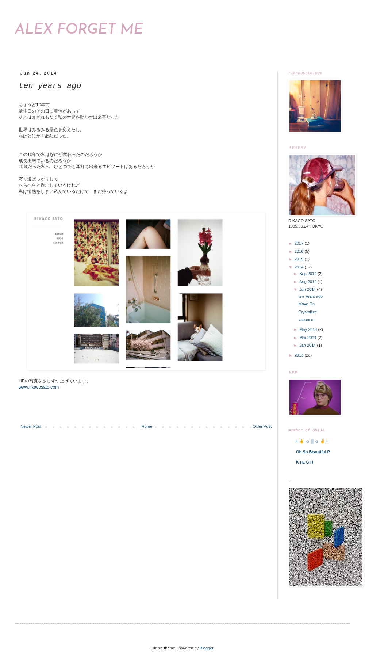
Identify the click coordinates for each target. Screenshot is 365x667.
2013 (300, 356)
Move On (306, 304)
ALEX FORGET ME (79, 30)
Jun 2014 (308, 290)
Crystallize (307, 312)
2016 (300, 252)
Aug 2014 (308, 282)
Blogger (206, 649)
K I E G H (304, 463)
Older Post (262, 426)
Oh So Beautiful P (313, 453)
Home (147, 426)
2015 (300, 260)
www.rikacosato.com (39, 387)
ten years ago (310, 297)
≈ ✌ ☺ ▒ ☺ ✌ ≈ (312, 443)
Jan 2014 (308, 346)
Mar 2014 (308, 338)
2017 (300, 244)
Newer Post (30, 426)
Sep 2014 (308, 274)
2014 (300, 268)
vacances (306, 320)
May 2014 (308, 330)
